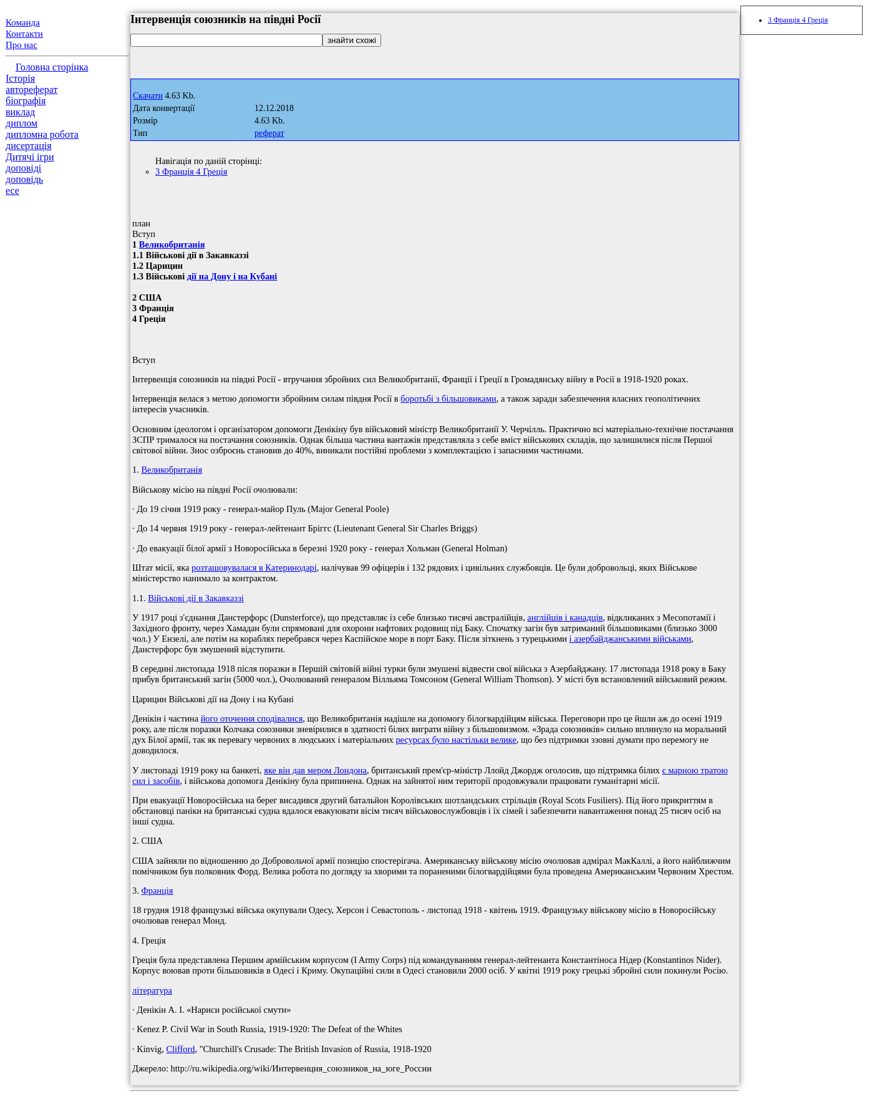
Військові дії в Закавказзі (196, 598)
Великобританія (172, 244)
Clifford (180, 1049)
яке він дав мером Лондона (315, 770)
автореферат (31, 89)
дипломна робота (42, 134)
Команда (23, 22)
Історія (20, 78)
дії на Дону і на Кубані (232, 276)
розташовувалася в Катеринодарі (254, 568)
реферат (269, 133)
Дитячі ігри (30, 157)
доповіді (23, 168)
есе (12, 190)
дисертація (29, 145)
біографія (26, 100)
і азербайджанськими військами (630, 639)
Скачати (148, 95)
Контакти (24, 34)
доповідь (24, 179)
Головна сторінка (52, 67)
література (152, 990)
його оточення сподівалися (252, 718)
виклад (20, 112)
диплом (21, 123)
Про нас (21, 45)
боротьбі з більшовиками (448, 399)
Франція (157, 891)
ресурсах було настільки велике (455, 740)
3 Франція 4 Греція (191, 171)
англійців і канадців (565, 617)
